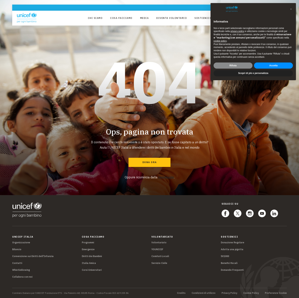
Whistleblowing (21, 269)
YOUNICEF (157, 249)
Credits (181, 293)
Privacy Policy (229, 293)
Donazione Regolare (232, 242)
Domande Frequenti (232, 269)
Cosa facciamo (121, 18)
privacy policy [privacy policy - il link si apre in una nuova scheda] (237, 31)
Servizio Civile (159, 263)
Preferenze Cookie (276, 293)
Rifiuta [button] (232, 65)
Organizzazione (21, 242)
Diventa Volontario (171, 18)
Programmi (88, 242)
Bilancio (16, 249)
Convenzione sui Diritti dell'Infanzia (33, 256)
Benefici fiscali (229, 263)
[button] (291, 9)
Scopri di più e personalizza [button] (253, 73)
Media (144, 18)
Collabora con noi (22, 276)
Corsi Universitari (92, 269)
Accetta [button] (273, 65)
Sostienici (203, 18)
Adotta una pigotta (232, 249)
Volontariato (158, 242)
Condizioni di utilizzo (203, 293)
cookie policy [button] (220, 41)
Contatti (17, 263)
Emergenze (88, 249)
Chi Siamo (95, 18)
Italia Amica (89, 263)
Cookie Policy (251, 293)
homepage (166, 177)
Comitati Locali (160, 256)
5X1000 (225, 256)
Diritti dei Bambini (92, 256)
